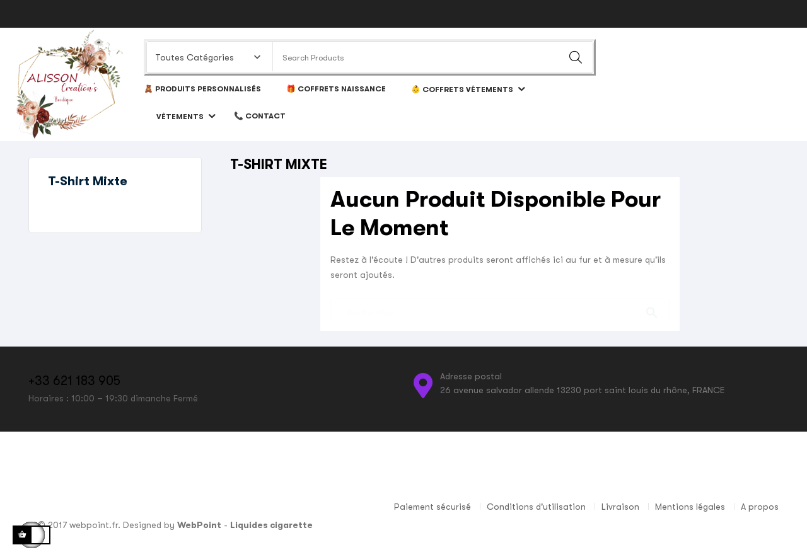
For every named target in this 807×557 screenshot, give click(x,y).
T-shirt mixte (87, 181)
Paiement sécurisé (432, 507)
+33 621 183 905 (74, 381)
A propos (760, 507)
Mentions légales (690, 507)
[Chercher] (500, 306)
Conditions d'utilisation (536, 507)
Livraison (620, 507)
